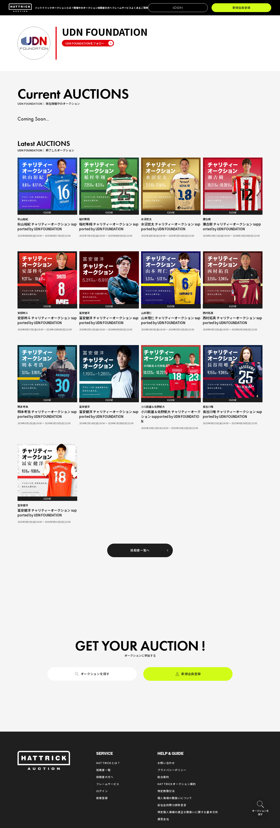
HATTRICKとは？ (108, 702)
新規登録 (102, 737)
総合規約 (163, 716)
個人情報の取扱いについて (175, 737)
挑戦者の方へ (105, 716)
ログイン (102, 730)
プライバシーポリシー (172, 709)
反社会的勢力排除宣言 (172, 744)
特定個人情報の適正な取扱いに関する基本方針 (188, 751)
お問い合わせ (166, 702)
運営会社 (163, 758)
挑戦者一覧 (103, 709)
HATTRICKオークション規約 (177, 723)
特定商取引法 (166, 730)
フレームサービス (107, 723)
